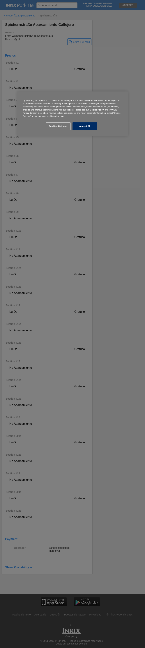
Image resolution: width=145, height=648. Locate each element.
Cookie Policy (97, 110)
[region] (72, 113)
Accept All (85, 126)
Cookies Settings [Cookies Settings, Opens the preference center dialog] (58, 126)
